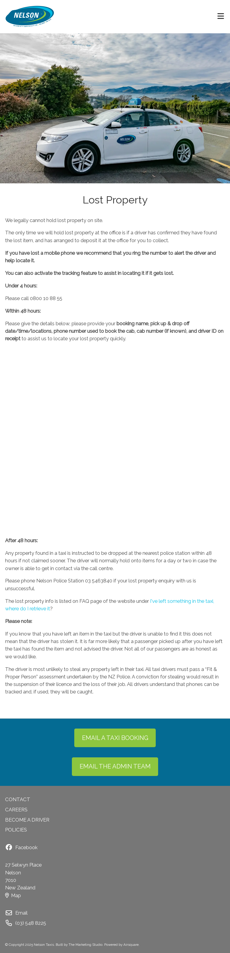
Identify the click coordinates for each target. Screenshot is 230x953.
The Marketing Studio (85, 944)
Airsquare (131, 944)
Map (13, 895)
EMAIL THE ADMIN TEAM (115, 766)
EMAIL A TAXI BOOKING (115, 737)
